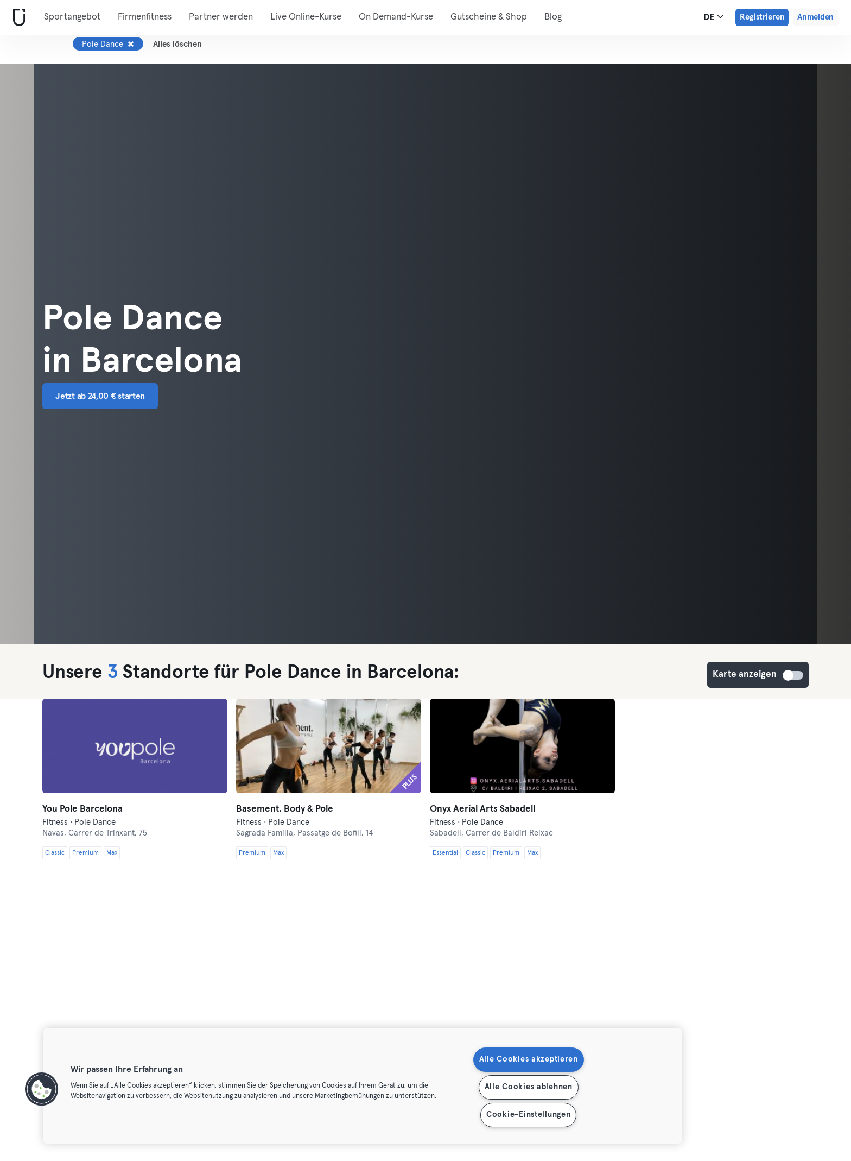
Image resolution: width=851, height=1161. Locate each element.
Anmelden (815, 17)
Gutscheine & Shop (488, 17)
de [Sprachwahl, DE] (713, 16)
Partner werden (221, 17)
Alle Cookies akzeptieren (528, 1059)
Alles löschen (177, 44)
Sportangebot (72, 17)
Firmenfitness (145, 17)
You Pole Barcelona (82, 809)
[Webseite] (17, 17)
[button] (41, 1089)
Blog (553, 17)
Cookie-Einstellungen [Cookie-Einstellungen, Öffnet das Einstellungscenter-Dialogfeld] (528, 1115)
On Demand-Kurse (396, 17)
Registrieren (762, 17)
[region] (362, 1086)
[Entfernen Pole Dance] (131, 44)
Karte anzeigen (793, 675)
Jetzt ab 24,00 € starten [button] (100, 396)
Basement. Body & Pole (284, 809)
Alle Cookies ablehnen (529, 1087)
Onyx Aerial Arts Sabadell (482, 809)
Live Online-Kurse (305, 17)
